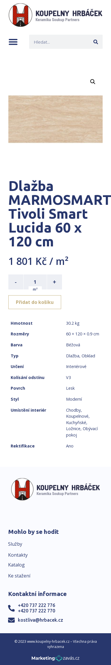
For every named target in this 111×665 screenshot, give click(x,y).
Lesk (70, 388)
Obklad (88, 355)
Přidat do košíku (35, 302)
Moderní (74, 399)
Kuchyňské (76, 422)
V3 (68, 377)
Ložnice (73, 428)
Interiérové (76, 366)
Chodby (73, 410)
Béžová (73, 345)
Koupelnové (77, 416)
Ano (70, 446)
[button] (13, 42)
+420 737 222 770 (36, 610)
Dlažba (72, 355)
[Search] (96, 42)
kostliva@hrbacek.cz (40, 620)
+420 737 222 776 (36, 605)
